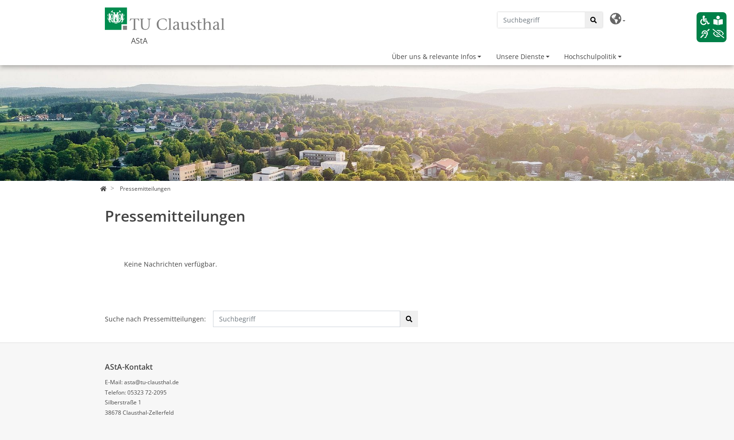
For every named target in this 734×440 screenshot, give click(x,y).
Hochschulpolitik (590, 56)
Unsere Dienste (520, 56)
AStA (139, 41)
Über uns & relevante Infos (434, 56)
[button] (617, 19)
